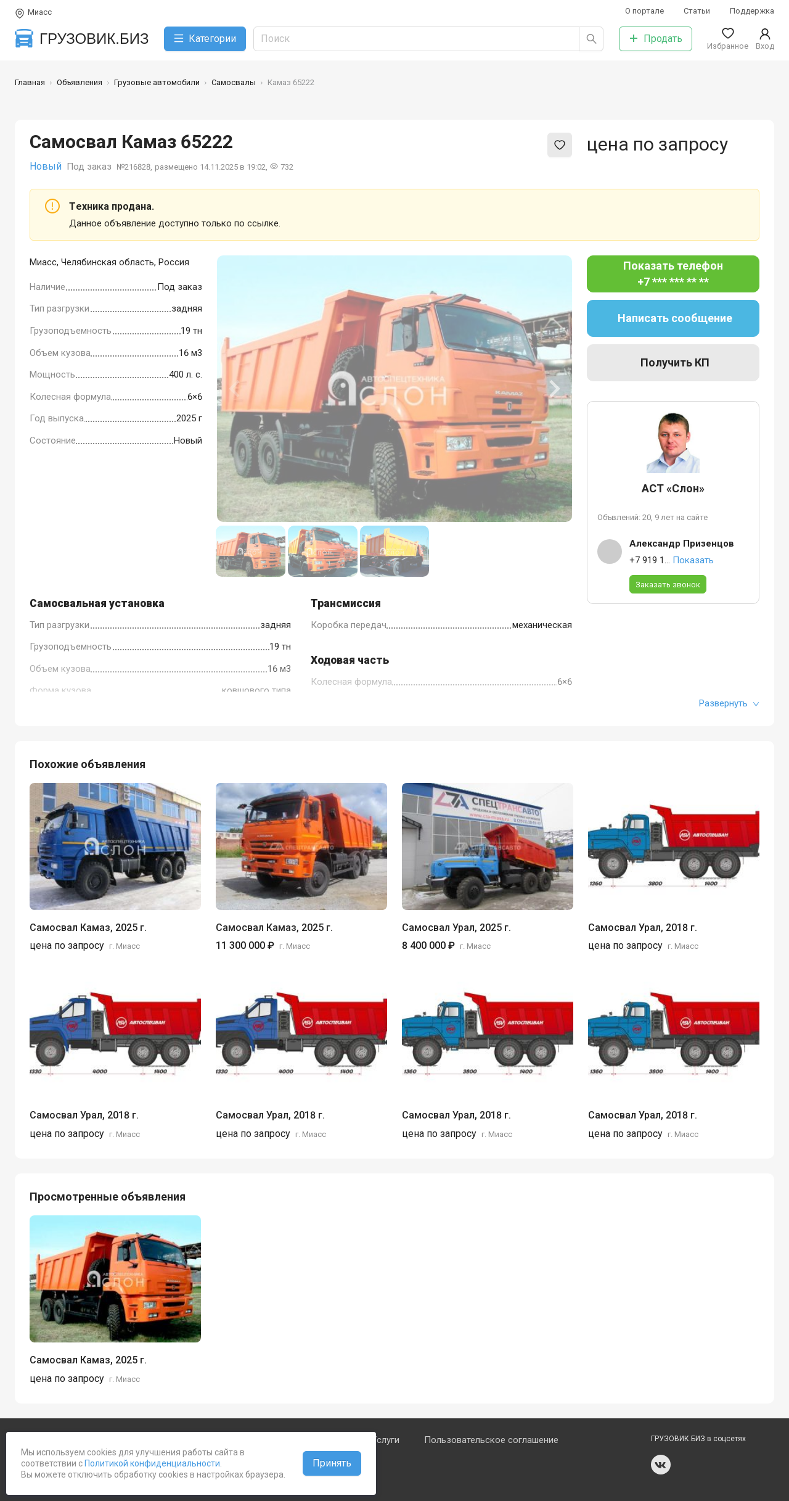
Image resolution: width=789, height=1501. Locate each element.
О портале (644, 10)
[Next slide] (553, 388)
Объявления (79, 82)
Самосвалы (233, 82)
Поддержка (752, 10)
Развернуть (729, 703)
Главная (30, 82)
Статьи (697, 10)
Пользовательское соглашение (491, 1439)
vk (661, 1464)
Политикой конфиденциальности (151, 1463)
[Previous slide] (235, 388)
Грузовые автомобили (157, 82)
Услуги (385, 1439)
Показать (693, 560)
